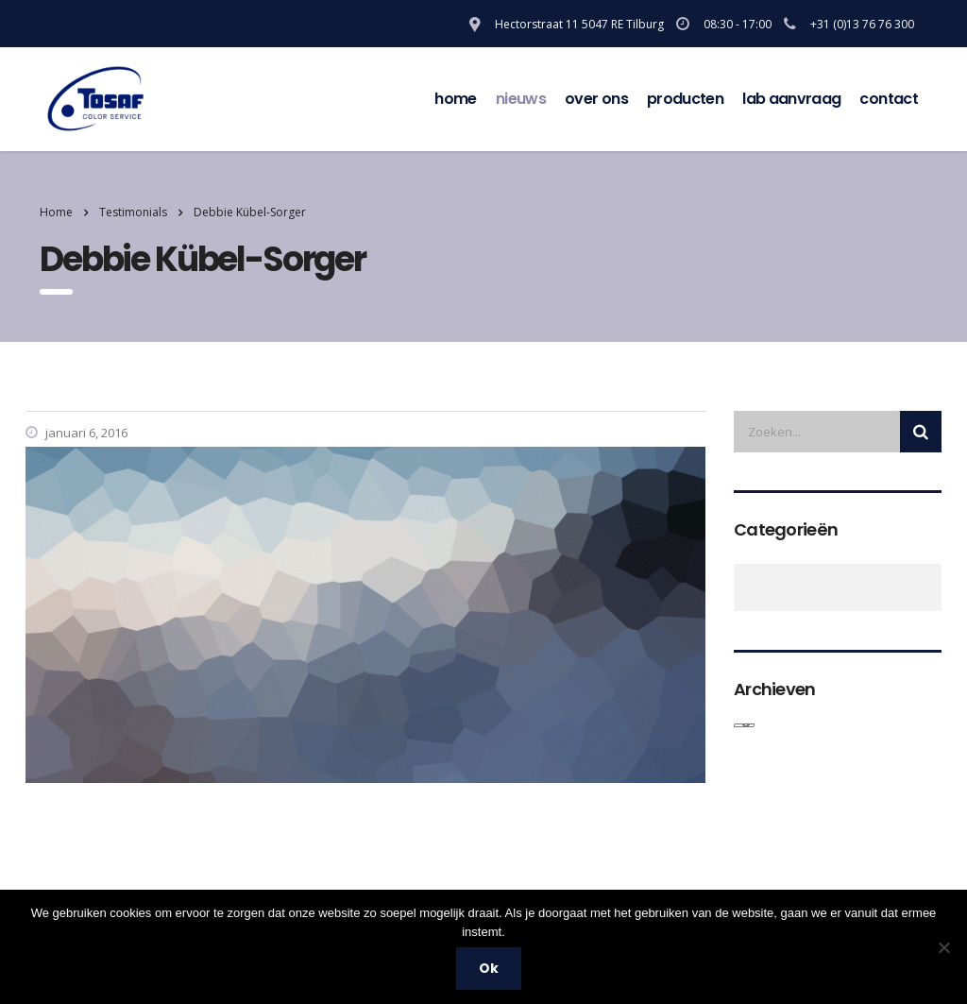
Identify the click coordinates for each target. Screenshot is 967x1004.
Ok (489, 968)
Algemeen (744, 587)
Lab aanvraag (791, 99)
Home (455, 99)
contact (888, 99)
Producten (685, 99)
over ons (596, 99)
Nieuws (521, 99)
